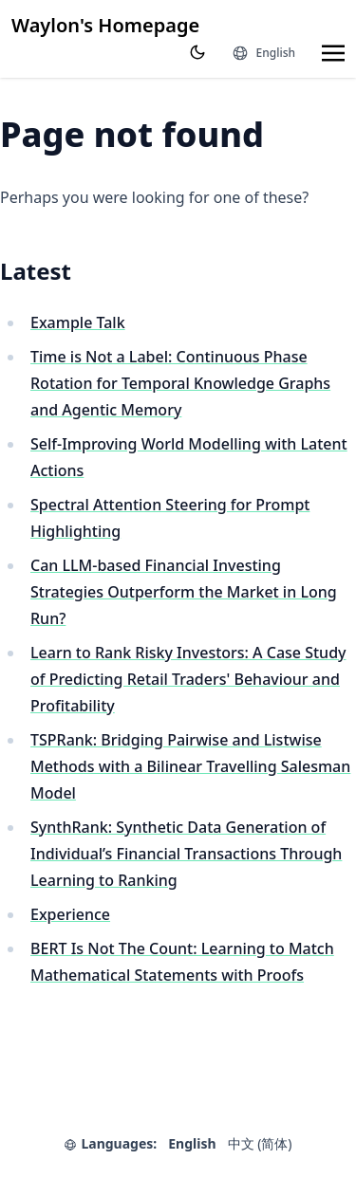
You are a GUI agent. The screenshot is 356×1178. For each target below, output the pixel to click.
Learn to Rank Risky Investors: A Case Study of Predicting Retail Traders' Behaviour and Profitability (188, 679)
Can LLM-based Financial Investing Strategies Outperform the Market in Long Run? (183, 592)
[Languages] (263, 53)
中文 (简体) (260, 1143)
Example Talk (77, 322)
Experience (70, 914)
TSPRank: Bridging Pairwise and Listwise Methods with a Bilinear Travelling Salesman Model (190, 766)
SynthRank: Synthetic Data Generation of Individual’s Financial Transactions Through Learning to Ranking (186, 854)
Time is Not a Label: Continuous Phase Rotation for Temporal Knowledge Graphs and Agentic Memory (180, 383)
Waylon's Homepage (105, 25)
